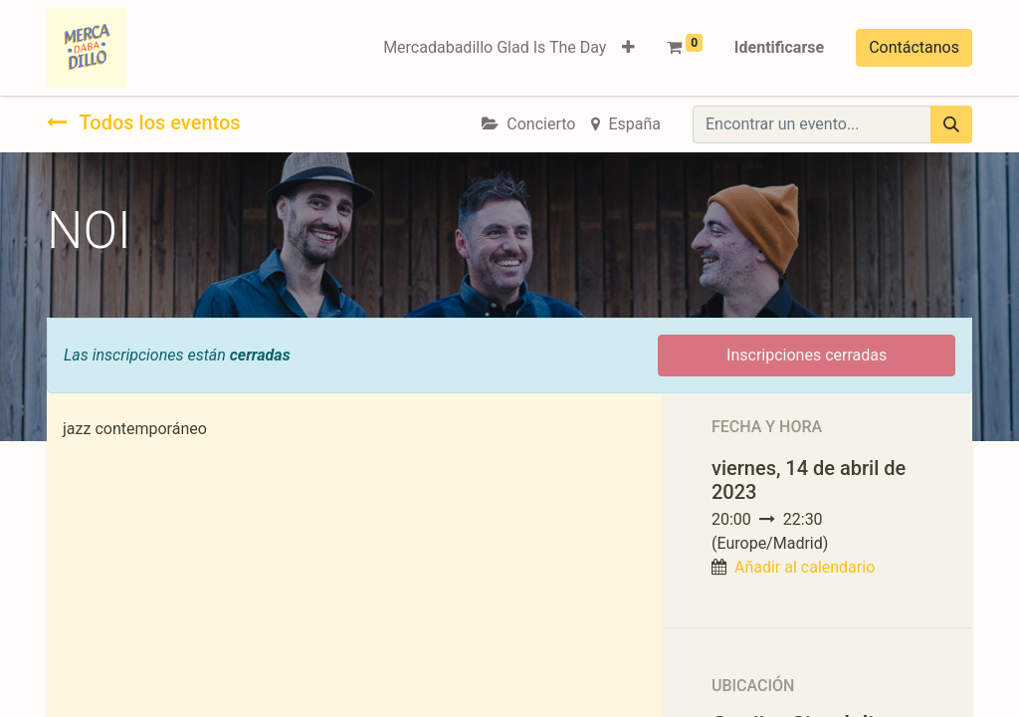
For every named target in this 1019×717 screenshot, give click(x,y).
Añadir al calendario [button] (804, 567)
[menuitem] (494, 48)
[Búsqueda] (951, 124)
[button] (628, 48)
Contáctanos (914, 47)
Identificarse (779, 47)
